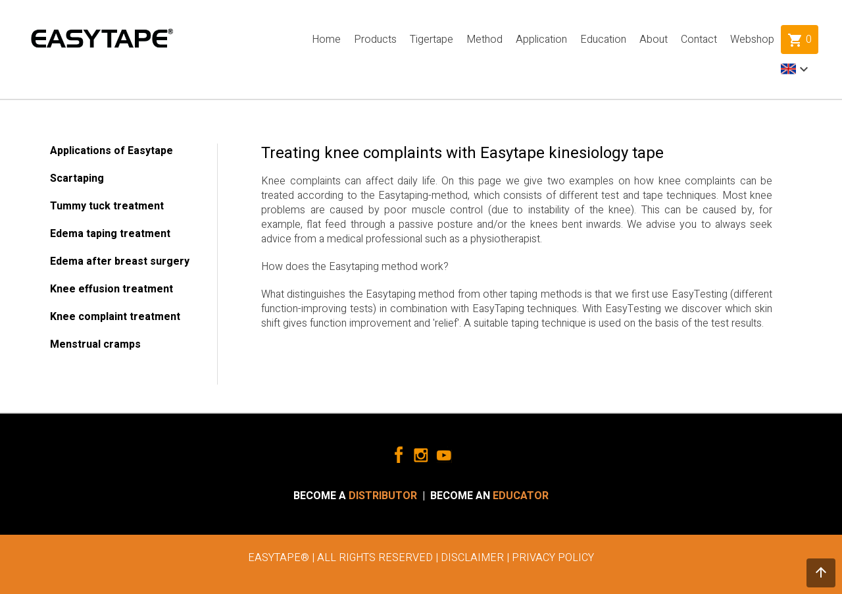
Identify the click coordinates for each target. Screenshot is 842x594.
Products (375, 39)
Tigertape (431, 39)
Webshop (752, 39)
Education (603, 39)
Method (484, 39)
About (653, 39)
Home (326, 39)
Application (541, 39)
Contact (699, 39)
